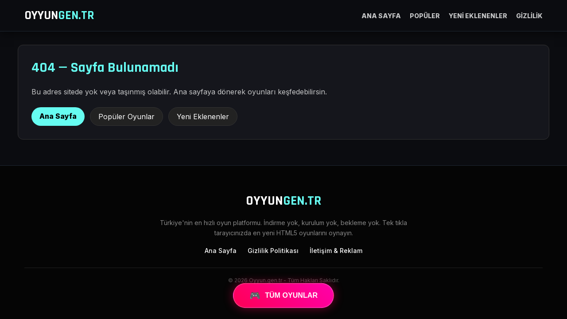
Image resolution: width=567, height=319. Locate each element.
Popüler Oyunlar (126, 116)
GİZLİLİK (529, 15)
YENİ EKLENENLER (478, 15)
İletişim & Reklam (336, 250)
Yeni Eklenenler (203, 116)
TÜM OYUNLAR (283, 295)
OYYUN (59, 15)
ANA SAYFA (381, 15)
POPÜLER (425, 15)
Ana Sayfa (58, 116)
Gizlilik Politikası (273, 250)
